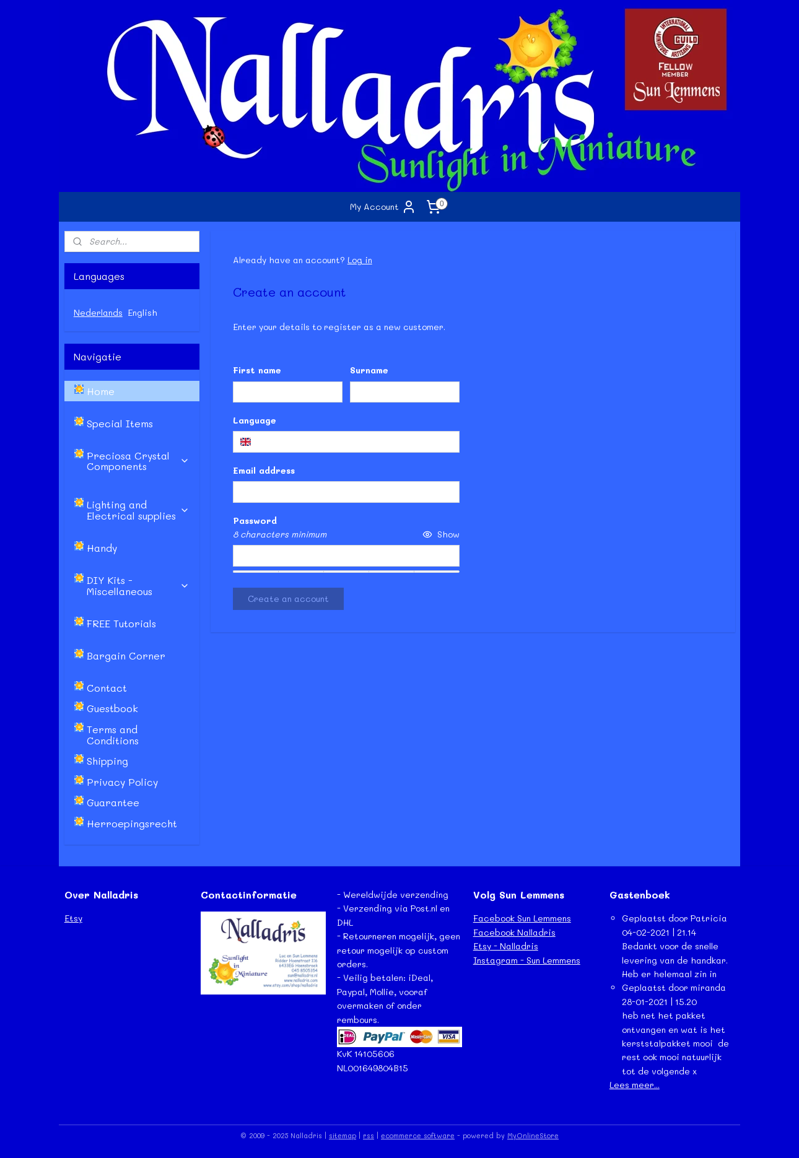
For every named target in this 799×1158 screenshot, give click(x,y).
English (142, 312)
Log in (359, 260)
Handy (102, 547)
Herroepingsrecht (132, 823)
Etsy (73, 918)
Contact (107, 687)
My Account (383, 206)
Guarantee (113, 802)
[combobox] (345, 441)
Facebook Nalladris (514, 932)
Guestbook (112, 708)
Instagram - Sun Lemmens (526, 960)
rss (368, 1135)
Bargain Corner (126, 655)
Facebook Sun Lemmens (522, 918)
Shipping (107, 760)
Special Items (120, 423)
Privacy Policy (122, 781)
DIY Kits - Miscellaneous (138, 585)
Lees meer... (634, 1085)
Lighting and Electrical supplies (138, 510)
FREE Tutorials (121, 623)
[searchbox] (345, 441)
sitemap (342, 1135)
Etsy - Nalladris (505, 946)
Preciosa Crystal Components (138, 461)
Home (101, 391)
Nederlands (98, 312)
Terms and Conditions (113, 735)
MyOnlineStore (533, 1135)
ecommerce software (418, 1135)
